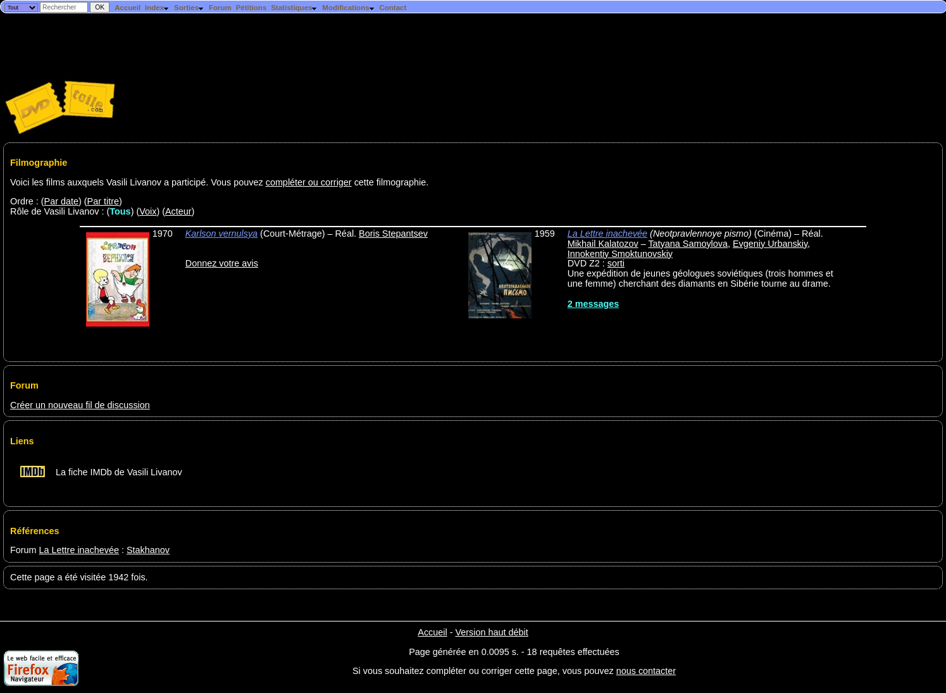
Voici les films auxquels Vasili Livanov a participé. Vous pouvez (138, 182)
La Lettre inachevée (607, 233)
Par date (61, 201)
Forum (220, 7)
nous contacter (646, 671)
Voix (147, 211)
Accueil (127, 7)
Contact (392, 7)
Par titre (103, 201)
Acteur (178, 211)
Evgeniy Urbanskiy (770, 244)
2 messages (593, 304)
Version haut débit (491, 632)
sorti (616, 263)
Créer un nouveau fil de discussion (80, 405)
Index (157, 7)
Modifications (348, 7)
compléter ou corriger (309, 182)
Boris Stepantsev (393, 233)
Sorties (189, 7)
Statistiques (294, 7)
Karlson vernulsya (221, 233)
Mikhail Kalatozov (603, 244)
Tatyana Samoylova (688, 244)
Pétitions (251, 7)
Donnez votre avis (221, 263)
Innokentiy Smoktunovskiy (620, 254)
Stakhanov (148, 550)
